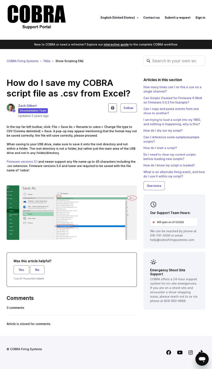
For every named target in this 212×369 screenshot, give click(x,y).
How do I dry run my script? (163, 130)
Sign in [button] (200, 17)
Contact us (151, 17)
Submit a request (177, 17)
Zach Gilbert (27, 105)
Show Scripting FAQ (69, 61)
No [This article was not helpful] (37, 270)
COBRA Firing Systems (23, 61)
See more (154, 186)
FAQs (47, 61)
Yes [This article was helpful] (21, 270)
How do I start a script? (160, 148)
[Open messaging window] (202, 359)
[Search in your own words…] (174, 61)
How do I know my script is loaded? (169, 165)
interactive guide (116, 44)
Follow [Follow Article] (128, 108)
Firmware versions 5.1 (22, 161)
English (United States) (118, 17)
